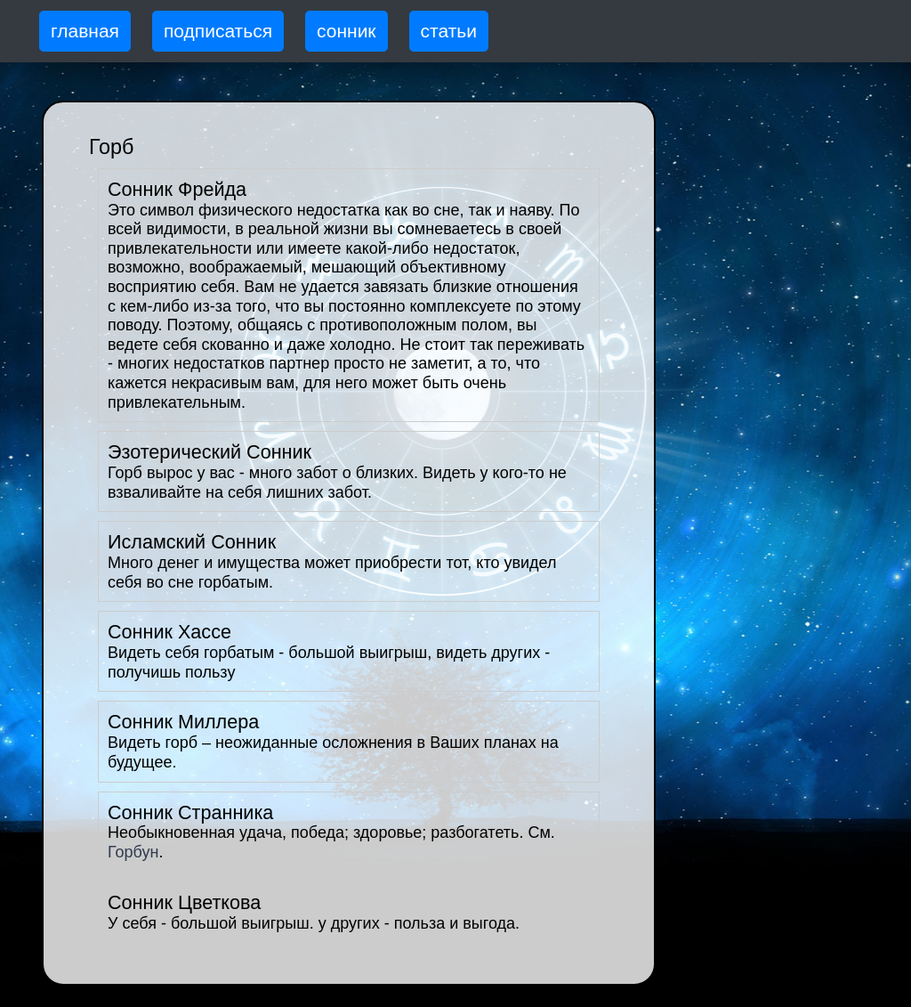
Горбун (133, 852)
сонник (346, 30)
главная (85, 30)
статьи (449, 30)
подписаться (218, 30)
